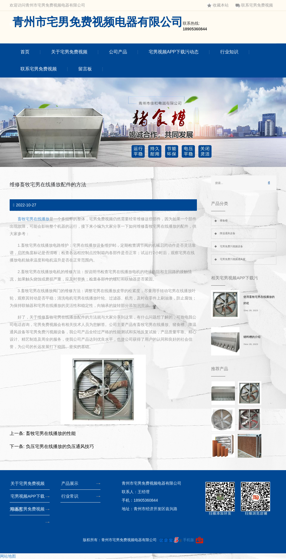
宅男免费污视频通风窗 (232, 259)
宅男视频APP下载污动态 (174, 51)
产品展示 (71, 483)
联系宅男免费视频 (254, 5)
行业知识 (229, 51)
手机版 (188, 540)
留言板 (85, 68)
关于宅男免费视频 (69, 51)
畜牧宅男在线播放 (33, 219)
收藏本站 (218, 5)
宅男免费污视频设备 (231, 246)
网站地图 (8, 556)
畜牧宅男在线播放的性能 (51, 433)
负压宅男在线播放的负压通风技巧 (60, 446)
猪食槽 (224, 220)
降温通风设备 (227, 233)
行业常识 (71, 496)
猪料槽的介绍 (251, 336)
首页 (25, 51)
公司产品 (118, 51)
